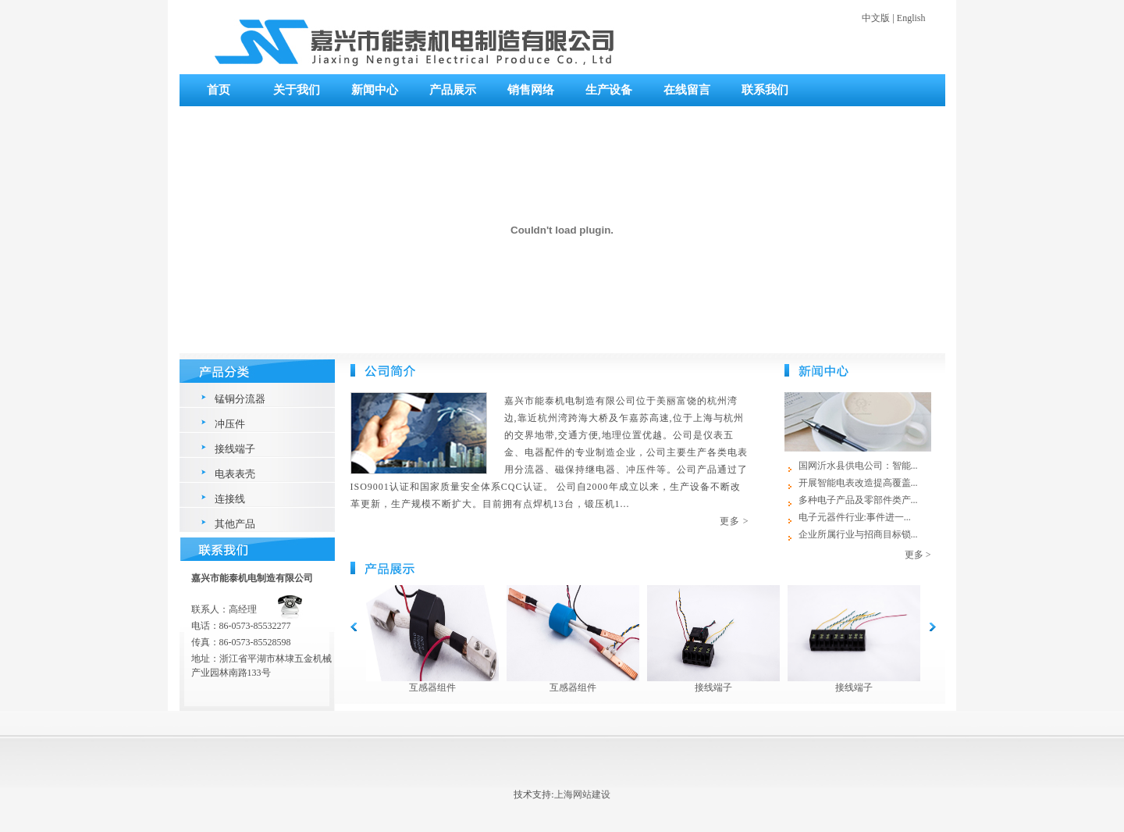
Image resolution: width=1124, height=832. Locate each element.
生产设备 (608, 90)
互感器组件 (432, 687)
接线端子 (235, 449)
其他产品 (235, 524)
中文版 (876, 17)
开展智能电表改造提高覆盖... (858, 482)
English (911, 17)
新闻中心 (374, 90)
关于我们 (296, 90)
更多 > (734, 521)
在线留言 (686, 90)
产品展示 (452, 90)
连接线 (230, 499)
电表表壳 (235, 474)
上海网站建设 (582, 794)
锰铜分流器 (240, 399)
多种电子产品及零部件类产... (858, 500)
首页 (218, 90)
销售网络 (530, 90)
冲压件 (230, 424)
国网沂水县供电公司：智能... (858, 465)
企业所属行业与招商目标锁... (858, 534)
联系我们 (765, 90)
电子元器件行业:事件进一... (855, 517)
